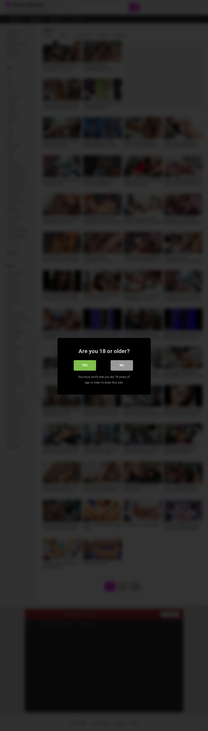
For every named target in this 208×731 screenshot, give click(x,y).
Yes (84, 364)
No (122, 364)
